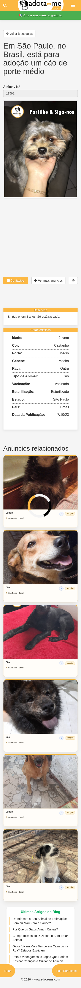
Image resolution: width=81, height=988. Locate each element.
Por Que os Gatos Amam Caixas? (35, 929)
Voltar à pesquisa (19, 33)
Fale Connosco (66, 971)
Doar (7, 971)
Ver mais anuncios (48, 280)
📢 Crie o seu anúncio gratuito (40, 15)
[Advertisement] (40, 230)
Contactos (15, 280)
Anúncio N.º (11, 86)
